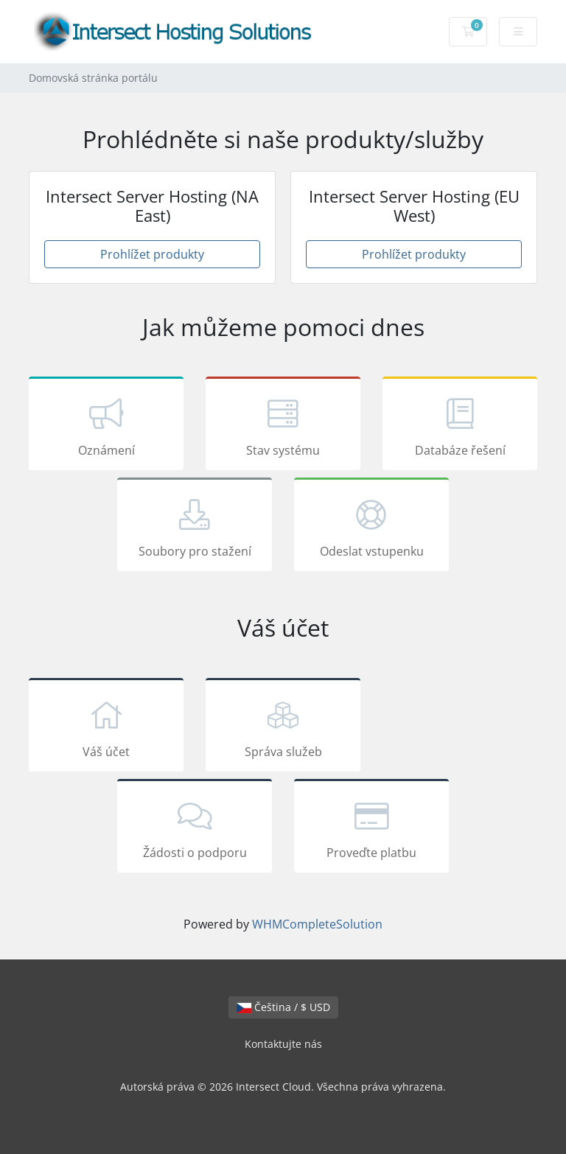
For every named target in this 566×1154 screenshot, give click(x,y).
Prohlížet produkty (152, 254)
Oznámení (106, 426)
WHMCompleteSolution (317, 924)
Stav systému (283, 426)
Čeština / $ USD (283, 1007)
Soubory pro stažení (194, 526)
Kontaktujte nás (283, 1044)
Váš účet (106, 727)
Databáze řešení (459, 426)
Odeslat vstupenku (371, 526)
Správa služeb (283, 727)
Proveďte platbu (371, 828)
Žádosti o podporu (194, 828)
